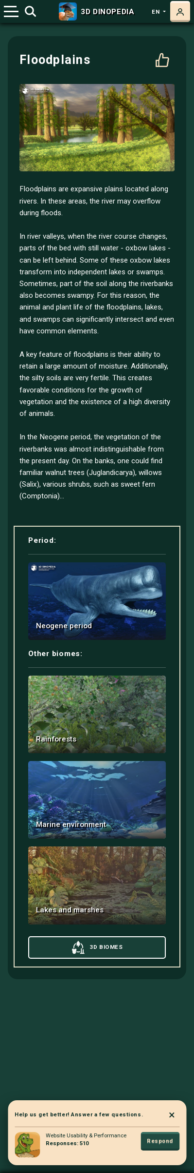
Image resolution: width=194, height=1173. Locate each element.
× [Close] (172, 1115)
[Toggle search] (30, 11)
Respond (160, 1141)
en (156, 11)
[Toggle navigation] (11, 11)
